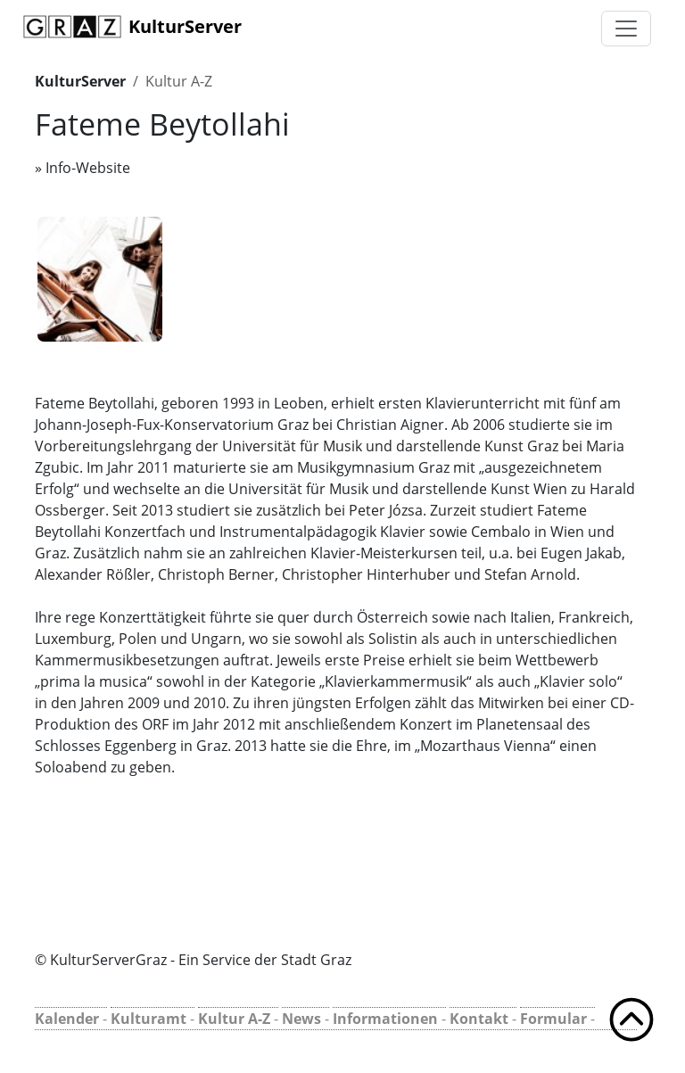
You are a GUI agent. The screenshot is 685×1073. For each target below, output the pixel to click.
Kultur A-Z (178, 81)
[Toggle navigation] (626, 28)
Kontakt (479, 1018)
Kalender (67, 1018)
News (301, 1018)
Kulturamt (148, 1018)
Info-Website (87, 167)
